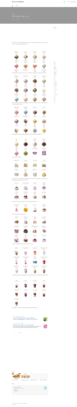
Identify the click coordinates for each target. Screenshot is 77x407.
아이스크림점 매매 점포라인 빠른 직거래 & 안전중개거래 (23, 317)
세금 (54, 100)
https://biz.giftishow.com (17, 323)
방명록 (17, 5)
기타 (54, 90)
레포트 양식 (55, 71)
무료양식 (55, 68)
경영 (54, 87)
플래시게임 (55, 84)
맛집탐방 (55, 67)
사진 (54, 65)
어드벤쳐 (55, 86)
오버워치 (55, 81)
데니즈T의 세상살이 (18, 2)
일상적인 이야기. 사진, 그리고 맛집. (19, 388)
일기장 (55, 63)
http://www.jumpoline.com (17, 316)
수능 (54, 78)
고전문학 (55, 93)
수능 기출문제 (56, 94)
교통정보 (55, 74)
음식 (54, 101)
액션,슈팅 (55, 85)
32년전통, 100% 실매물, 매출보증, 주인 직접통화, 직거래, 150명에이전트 (25, 319)
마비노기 (55, 82)
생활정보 (55, 72)
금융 (54, 76)
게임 (54, 79)
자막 (54, 102)
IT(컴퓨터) (55, 75)
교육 (54, 92)
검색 (62, 2)
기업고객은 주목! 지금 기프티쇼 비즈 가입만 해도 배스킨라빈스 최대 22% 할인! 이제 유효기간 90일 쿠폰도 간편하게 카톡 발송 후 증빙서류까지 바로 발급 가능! (27, 327)
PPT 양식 (55, 70)
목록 (54, 62)
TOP (64, 404)
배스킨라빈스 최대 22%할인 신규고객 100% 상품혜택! (23, 325)
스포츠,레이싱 (56, 89)
